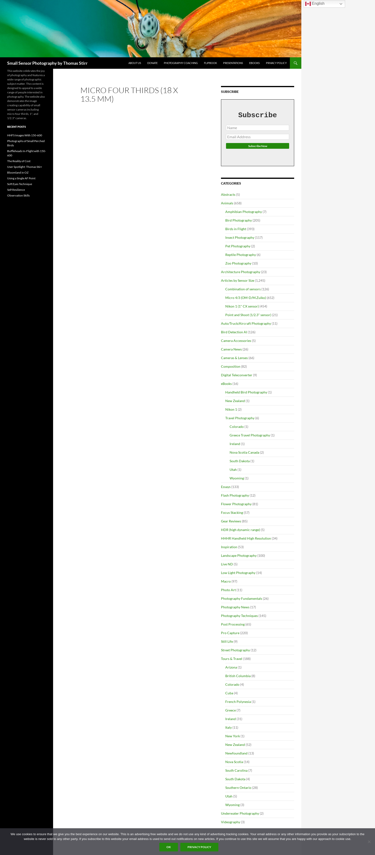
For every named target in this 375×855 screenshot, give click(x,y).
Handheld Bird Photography (246, 392)
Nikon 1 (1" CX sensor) (242, 306)
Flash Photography (235, 495)
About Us (134, 62)
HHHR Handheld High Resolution (246, 538)
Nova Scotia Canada (244, 452)
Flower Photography (236, 504)
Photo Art (228, 590)
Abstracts (228, 194)
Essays (226, 487)
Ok (168, 847)
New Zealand (235, 401)
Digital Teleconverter (236, 375)
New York (232, 736)
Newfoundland (236, 753)
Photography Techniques (239, 616)
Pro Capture (230, 633)
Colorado (237, 427)
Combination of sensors (243, 289)
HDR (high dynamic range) (240, 530)
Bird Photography (238, 220)
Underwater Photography (240, 813)
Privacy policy (199, 847)
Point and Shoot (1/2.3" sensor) (248, 315)
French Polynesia (238, 702)
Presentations (233, 62)
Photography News (235, 607)
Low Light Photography (238, 573)
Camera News (231, 349)
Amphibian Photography (243, 212)
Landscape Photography (239, 555)
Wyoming (237, 478)
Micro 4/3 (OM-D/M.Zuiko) (245, 298)
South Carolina (236, 770)
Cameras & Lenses (234, 358)
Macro (226, 581)
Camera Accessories (236, 341)
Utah (233, 469)
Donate (152, 62)
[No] (369, 841)
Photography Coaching (181, 62)
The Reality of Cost (18, 161)
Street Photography (235, 650)
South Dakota (240, 461)
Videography (230, 822)
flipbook (210, 62)
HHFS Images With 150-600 (24, 135)
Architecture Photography (240, 272)
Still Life (227, 641)
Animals (227, 203)
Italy (228, 727)
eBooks (254, 62)
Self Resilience (16, 189)
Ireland (235, 444)
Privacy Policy (276, 62)
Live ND (227, 564)
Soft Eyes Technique (19, 184)
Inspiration (229, 547)
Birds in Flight (235, 229)
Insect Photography (239, 237)
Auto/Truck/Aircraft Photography (246, 323)
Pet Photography (237, 246)
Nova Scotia (234, 762)
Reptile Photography (240, 255)
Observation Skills (18, 195)
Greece (230, 710)
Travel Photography (239, 418)
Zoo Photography (238, 263)
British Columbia (238, 676)
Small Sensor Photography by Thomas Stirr (47, 63)
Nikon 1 (231, 409)
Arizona (231, 667)
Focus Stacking (232, 512)
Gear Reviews (231, 521)
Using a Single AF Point (21, 178)
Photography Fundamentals (241, 598)
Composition (230, 366)
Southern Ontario (238, 788)
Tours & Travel (231, 659)
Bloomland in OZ (17, 172)
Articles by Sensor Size (237, 280)
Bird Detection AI (234, 332)
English (315, 4)
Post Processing (233, 624)
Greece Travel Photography (250, 435)
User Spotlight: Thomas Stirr (24, 167)
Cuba (229, 693)
